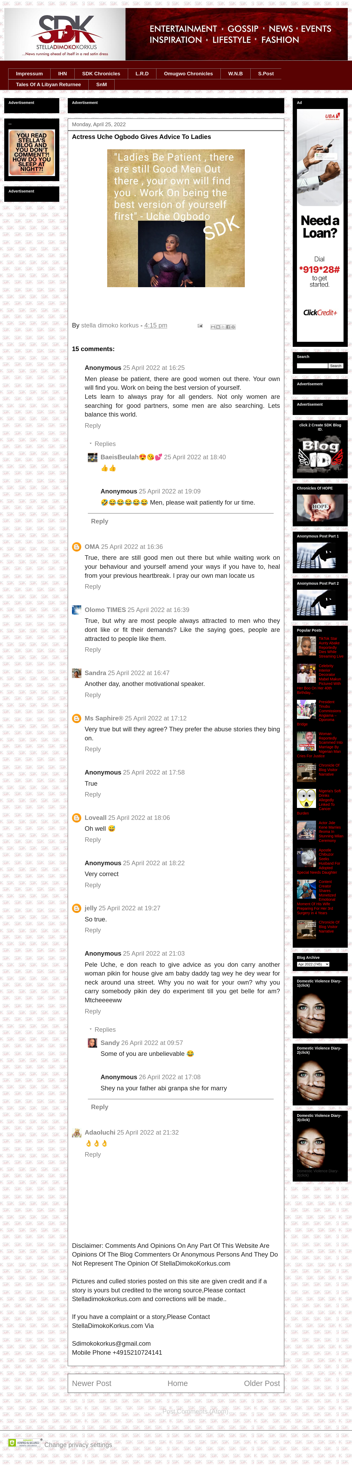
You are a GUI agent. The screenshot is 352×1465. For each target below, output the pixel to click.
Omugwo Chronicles (188, 73)
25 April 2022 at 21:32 (148, 1132)
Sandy (110, 1042)
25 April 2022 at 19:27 (130, 908)
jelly (91, 908)
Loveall (96, 817)
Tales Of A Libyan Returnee (48, 84)
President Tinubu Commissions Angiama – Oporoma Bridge (319, 713)
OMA (92, 546)
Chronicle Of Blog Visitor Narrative (329, 769)
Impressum (29, 73)
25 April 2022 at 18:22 (154, 863)
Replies (105, 443)
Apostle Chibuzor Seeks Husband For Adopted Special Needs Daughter (318, 861)
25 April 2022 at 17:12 (156, 718)
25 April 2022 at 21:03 (154, 953)
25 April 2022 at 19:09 (170, 491)
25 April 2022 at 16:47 (139, 672)
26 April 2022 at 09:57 (152, 1042)
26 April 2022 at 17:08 (170, 1077)
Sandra (95, 672)
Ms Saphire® (104, 718)
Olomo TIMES (105, 609)
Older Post (262, 1383)
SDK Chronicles (101, 73)
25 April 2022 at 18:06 (139, 817)
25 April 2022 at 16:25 (154, 367)
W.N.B (235, 73)
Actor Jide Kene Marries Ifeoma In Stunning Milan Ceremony (331, 832)
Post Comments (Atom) (195, 1411)
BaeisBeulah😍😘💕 (132, 457)
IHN (62, 73)
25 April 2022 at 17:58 (154, 772)
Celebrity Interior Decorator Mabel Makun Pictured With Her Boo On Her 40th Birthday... (319, 679)
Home (178, 1383)
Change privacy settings (78, 1444)
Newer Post (91, 1383)
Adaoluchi (100, 1132)
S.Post (266, 73)
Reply (93, 425)
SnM (101, 84)
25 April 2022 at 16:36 (132, 546)
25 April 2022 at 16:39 (158, 609)
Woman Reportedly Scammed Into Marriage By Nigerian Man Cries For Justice (320, 745)
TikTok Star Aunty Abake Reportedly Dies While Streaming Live (331, 647)
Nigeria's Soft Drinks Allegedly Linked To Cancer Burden (319, 802)
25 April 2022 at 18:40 (195, 457)
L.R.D (142, 73)
